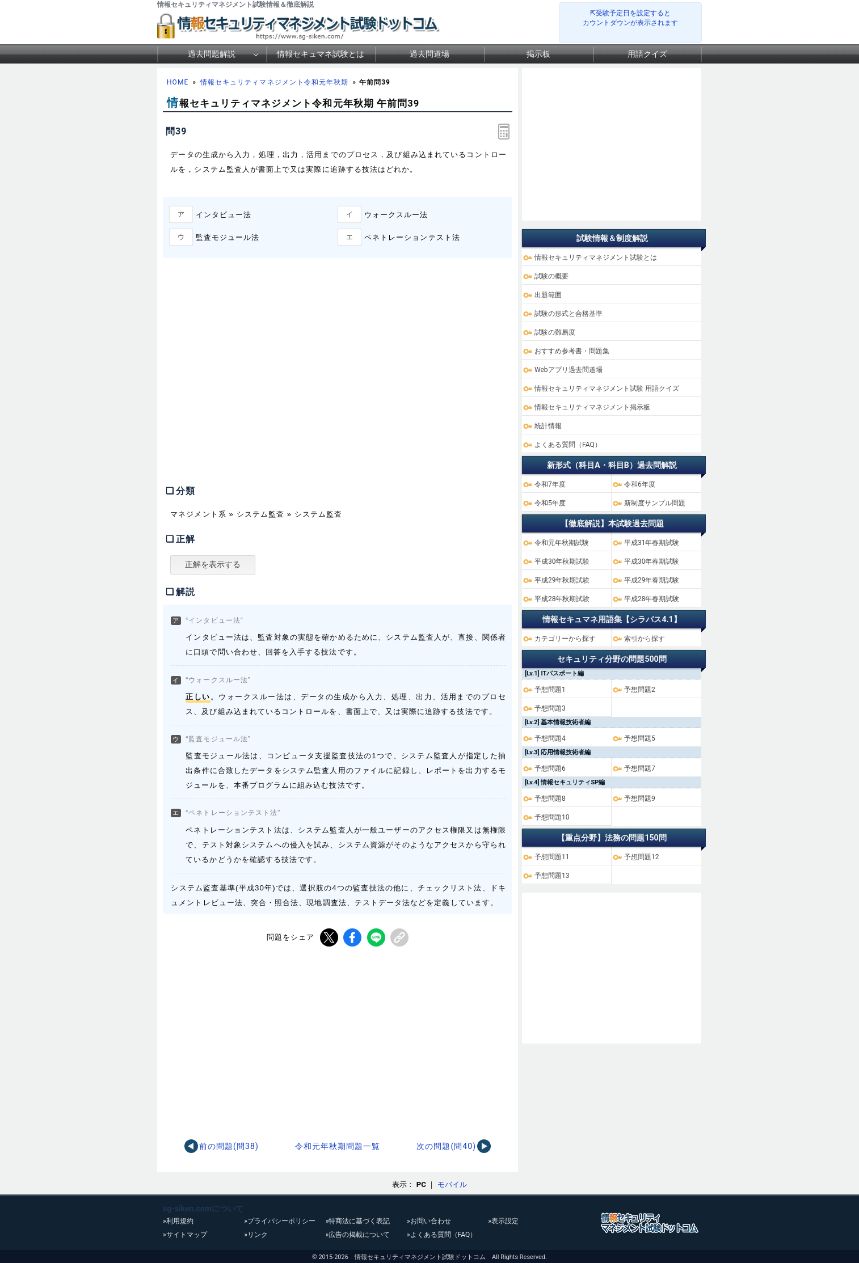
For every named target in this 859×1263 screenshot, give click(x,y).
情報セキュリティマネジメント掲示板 (592, 407)
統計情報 (548, 426)
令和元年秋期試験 (561, 543)
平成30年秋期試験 (562, 561)
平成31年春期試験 (652, 543)
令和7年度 (550, 484)
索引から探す (644, 639)
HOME (177, 82)
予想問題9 (639, 798)
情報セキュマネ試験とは (320, 53)
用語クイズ (647, 53)
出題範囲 (548, 295)
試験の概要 (551, 276)
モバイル (452, 1184)
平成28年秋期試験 (562, 599)
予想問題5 (639, 738)
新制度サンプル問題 (654, 503)
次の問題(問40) (446, 1146)
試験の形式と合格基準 (568, 314)
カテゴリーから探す (565, 639)
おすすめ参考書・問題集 (571, 351)
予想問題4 (550, 738)
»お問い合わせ (429, 1221)
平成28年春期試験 (652, 599)
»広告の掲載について (358, 1235)
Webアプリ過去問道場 (568, 370)
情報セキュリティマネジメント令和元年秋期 (274, 82)
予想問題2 (639, 690)
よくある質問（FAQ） (567, 445)
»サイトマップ (185, 1235)
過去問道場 (429, 53)
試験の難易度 (554, 332)
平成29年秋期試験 (562, 580)
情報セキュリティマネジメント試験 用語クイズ (606, 388)
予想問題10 (552, 817)
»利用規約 (178, 1221)
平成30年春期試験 (652, 561)
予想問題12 (641, 857)
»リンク (256, 1235)
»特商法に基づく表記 (358, 1221)
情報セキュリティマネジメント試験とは (595, 257)
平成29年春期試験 (652, 580)
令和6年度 (639, 484)
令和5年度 (550, 503)
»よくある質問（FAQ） (442, 1235)
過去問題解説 (211, 53)
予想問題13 (552, 876)
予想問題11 (552, 857)
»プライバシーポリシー (279, 1221)
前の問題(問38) (229, 1146)
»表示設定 (503, 1221)
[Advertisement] (258, 382)
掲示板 (538, 53)
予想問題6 (550, 768)
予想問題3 (550, 708)
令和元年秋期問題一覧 (338, 1146)
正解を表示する (213, 564)
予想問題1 (550, 690)
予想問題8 (550, 798)
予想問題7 (639, 768)
